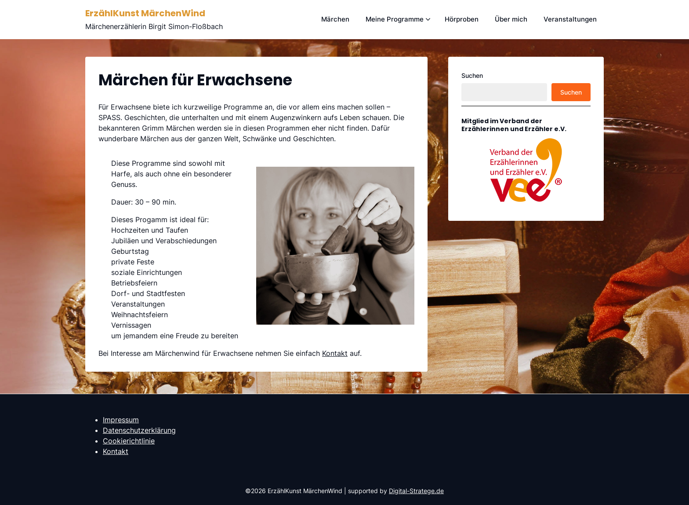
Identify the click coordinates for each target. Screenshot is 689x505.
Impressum (121, 419)
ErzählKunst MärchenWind (145, 13)
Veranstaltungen (570, 19)
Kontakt (335, 353)
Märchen (335, 19)
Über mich (511, 19)
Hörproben (462, 19)
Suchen (472, 75)
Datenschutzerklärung (139, 430)
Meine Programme (395, 19)
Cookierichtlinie (129, 440)
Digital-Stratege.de (416, 490)
